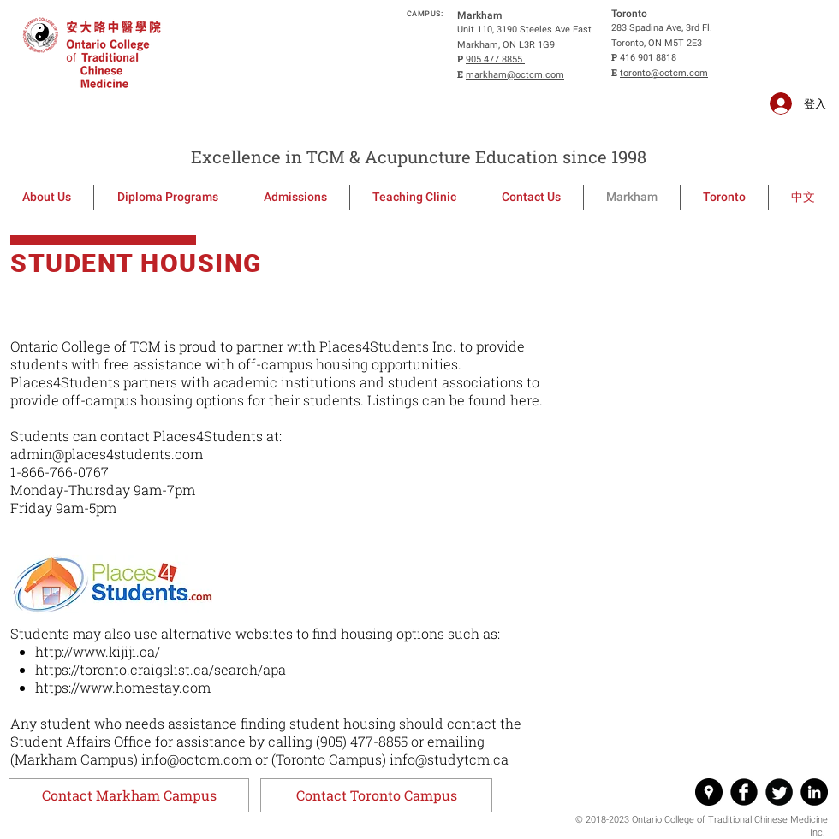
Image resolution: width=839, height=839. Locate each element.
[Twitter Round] (779, 792)
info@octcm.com (196, 759)
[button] (129, 795)
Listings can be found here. (455, 400)
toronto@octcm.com (664, 73)
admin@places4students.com (106, 454)
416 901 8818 (648, 57)
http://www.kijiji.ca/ (97, 651)
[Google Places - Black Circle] (709, 792)
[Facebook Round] (744, 792)
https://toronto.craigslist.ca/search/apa (160, 669)
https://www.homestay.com (123, 687)
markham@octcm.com (515, 74)
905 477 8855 (495, 59)
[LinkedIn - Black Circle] (814, 792)
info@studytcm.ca (449, 759)
